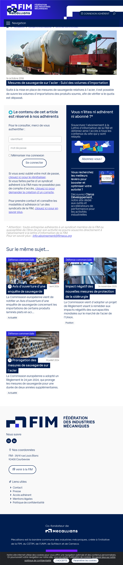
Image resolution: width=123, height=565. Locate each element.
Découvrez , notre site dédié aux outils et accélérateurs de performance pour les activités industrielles (83, 193)
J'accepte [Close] (61, 561)
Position (70, 323)
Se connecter (34, 162)
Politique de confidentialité (28, 502)
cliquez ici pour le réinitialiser (27, 177)
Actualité (12, 318)
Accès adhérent (22, 495)
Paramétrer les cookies (85, 561)
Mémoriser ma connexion (26, 155)
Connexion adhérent (95, 13)
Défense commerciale (67, 27)
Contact (17, 487)
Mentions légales (23, 499)
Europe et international (40, 27)
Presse (17, 491)
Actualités (19, 27)
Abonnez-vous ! (92, 159)
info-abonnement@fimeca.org (52, 236)
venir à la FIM (22, 469)
